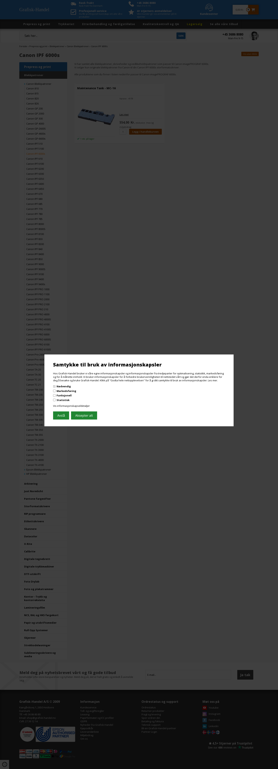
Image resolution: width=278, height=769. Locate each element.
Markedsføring (66, 391)
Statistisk (63, 400)
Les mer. (213, 380)
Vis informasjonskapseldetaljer (71, 406)
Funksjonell (64, 395)
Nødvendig (64, 386)
